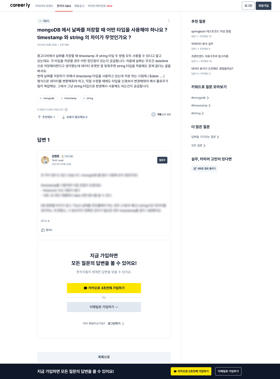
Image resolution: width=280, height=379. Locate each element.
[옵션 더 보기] (168, 20)
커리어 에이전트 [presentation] (100, 6)
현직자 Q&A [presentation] (64, 6)
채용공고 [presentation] (79, 6)
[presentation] (20, 6)
